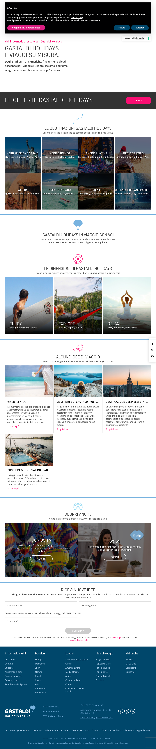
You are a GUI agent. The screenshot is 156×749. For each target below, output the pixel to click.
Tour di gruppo (103, 667)
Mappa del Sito (142, 730)
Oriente (69, 684)
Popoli (38, 676)
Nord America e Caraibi (76, 659)
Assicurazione (35, 730)
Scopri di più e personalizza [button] (26, 27)
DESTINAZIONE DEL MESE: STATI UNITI (130, 401)
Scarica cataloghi (13, 676)
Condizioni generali (15, 730)
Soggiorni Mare (103, 663)
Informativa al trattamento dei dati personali (67, 730)
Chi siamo (10, 659)
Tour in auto (102, 671)
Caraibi (68, 663)
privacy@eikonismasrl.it (78, 640)
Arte (37, 684)
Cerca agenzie (12, 680)
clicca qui (117, 637)
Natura (38, 671)
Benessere (40, 688)
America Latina (72, 667)
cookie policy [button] (77, 17)
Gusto (38, 680)
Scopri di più (13, 426)
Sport (37, 667)
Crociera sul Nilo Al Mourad (27, 470)
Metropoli (40, 663)
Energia (38, 659)
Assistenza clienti (13, 671)
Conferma (78, 630)
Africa (68, 676)
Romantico (40, 692)
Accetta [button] (140, 27)
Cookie (95, 730)
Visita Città (131, 663)
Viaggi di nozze (17, 402)
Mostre (129, 659)
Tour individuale (103, 676)
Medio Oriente (72, 671)
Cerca (138, 100)
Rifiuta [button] (122, 27)
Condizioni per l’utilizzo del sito (117, 730)
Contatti (9, 663)
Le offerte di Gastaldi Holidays (79, 401)
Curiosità (9, 667)
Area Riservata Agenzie (16, 684)
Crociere (100, 680)
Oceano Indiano (73, 680)
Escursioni (131, 667)
